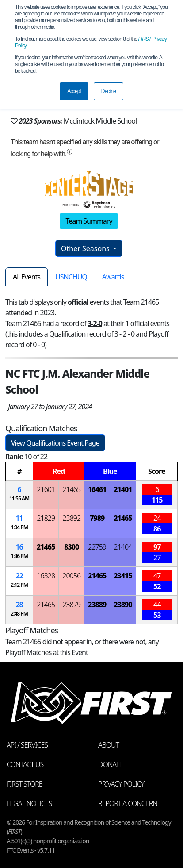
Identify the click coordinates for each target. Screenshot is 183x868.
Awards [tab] (113, 277)
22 (19, 576)
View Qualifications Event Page (55, 443)
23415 (123, 576)
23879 (71, 604)
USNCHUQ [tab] (71, 277)
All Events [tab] (26, 277)
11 (19, 518)
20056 (71, 576)
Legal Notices (29, 803)
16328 (46, 576)
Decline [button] (108, 91)
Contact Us (25, 764)
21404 (123, 547)
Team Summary (88, 221)
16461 (97, 489)
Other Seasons (86, 248)
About (108, 745)
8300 (71, 547)
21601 (46, 489)
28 (19, 604)
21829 (46, 518)
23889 (97, 604)
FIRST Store (24, 784)
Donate (110, 764)
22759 (97, 547)
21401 (123, 489)
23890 (123, 604)
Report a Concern (127, 803)
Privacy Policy (121, 784)
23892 (71, 518)
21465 (71, 489)
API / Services (27, 745)
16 (19, 547)
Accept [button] (74, 91)
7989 (97, 518)
